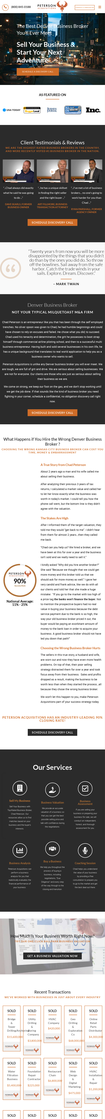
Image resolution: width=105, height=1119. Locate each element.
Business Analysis (19, 863)
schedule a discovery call (43, 71)
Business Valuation (52, 802)
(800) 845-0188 (16, 7)
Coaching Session (85, 863)
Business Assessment (85, 802)
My (19, 800)
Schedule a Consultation (85, 7)
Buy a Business (52, 861)
